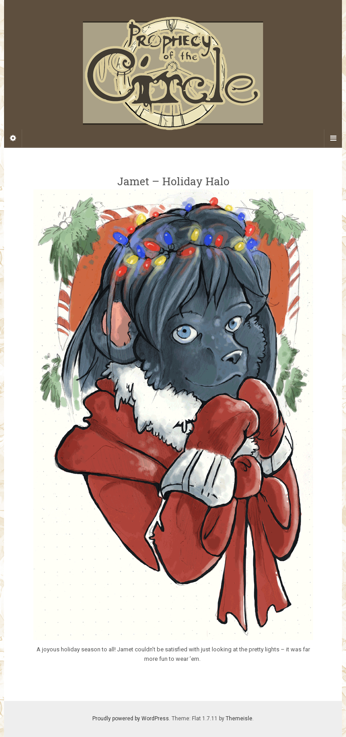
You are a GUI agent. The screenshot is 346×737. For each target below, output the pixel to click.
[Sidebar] (13, 138)
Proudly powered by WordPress (130, 718)
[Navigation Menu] (333, 138)
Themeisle (239, 718)
